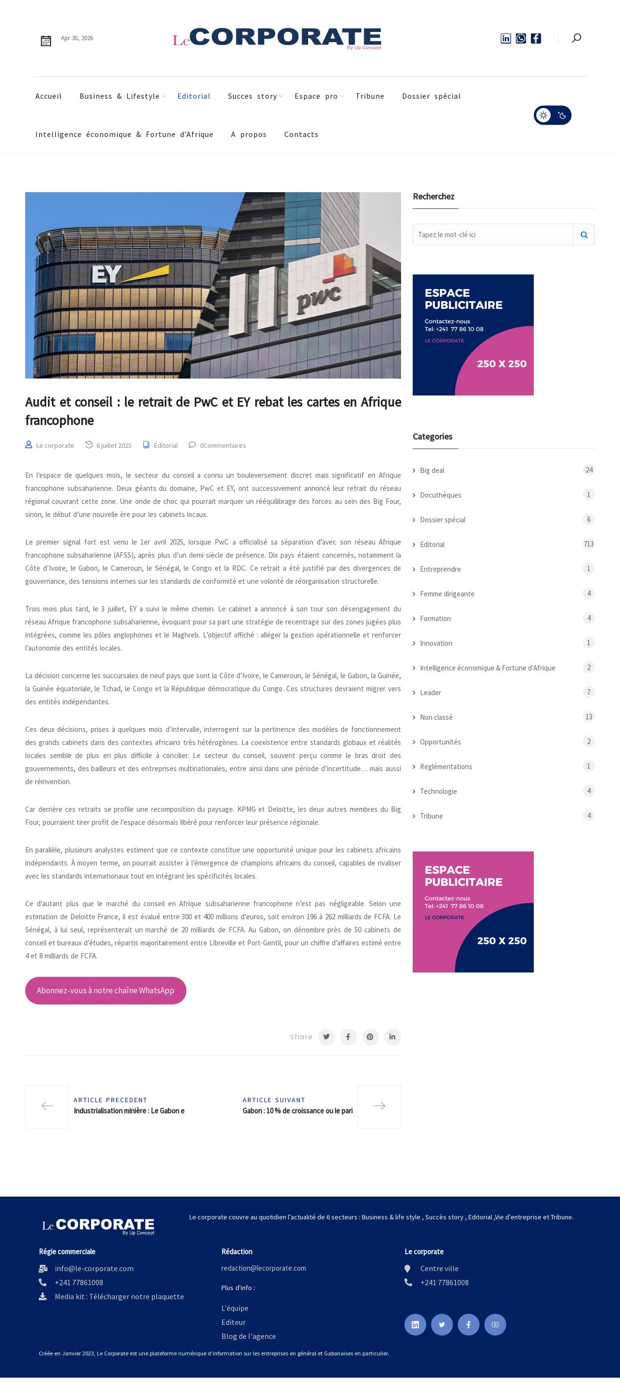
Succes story (252, 96)
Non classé (436, 717)
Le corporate (55, 449)
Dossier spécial (431, 96)
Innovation (436, 643)
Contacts (301, 134)
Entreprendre (440, 569)
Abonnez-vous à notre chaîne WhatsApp (105, 994)
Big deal (432, 470)
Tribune (370, 96)
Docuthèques (441, 495)
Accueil (48, 96)
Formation (435, 618)
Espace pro (316, 96)
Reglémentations (446, 766)
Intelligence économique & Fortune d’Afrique (124, 134)
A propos (249, 134)
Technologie (438, 791)
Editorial (194, 96)
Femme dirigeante (447, 593)
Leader (430, 692)
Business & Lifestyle (119, 96)
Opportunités (440, 741)
